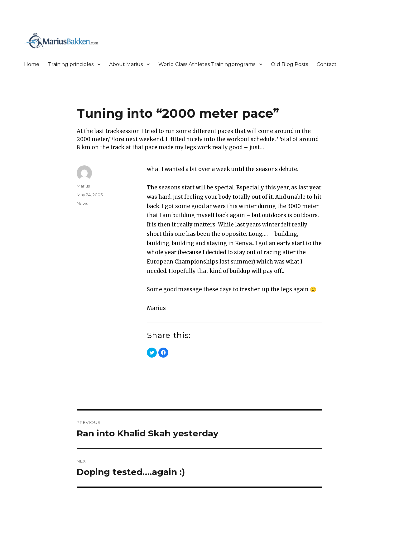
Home (31, 64)
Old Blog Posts (289, 64)
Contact (327, 64)
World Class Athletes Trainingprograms (206, 64)
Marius (83, 185)
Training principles (71, 64)
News (82, 203)
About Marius (126, 64)
